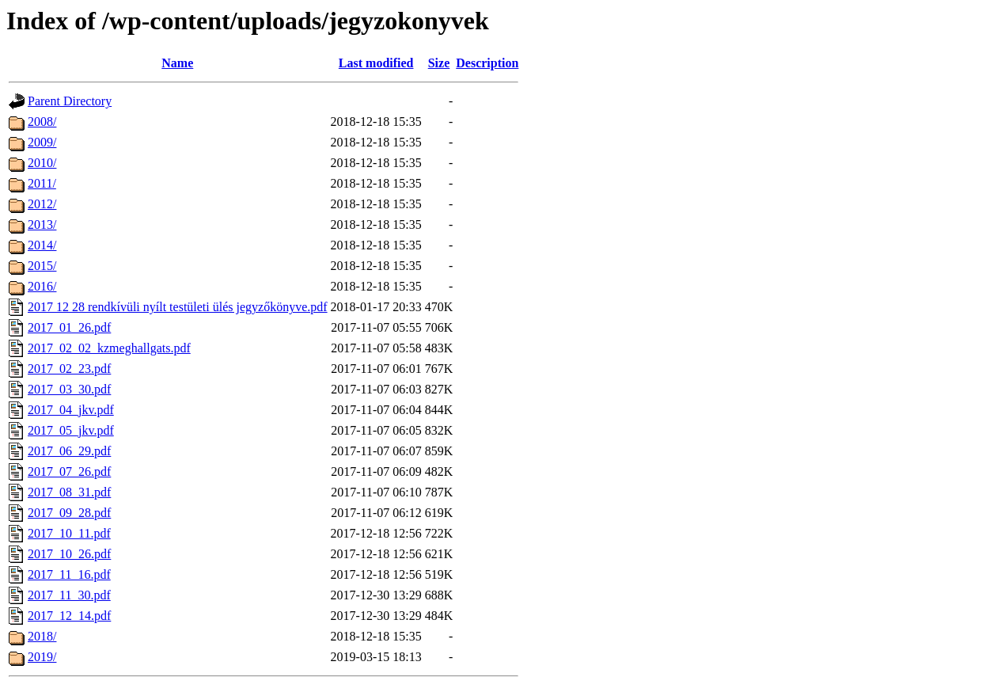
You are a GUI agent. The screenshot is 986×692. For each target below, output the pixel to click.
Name (177, 63)
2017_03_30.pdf (69, 389)
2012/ (42, 204)
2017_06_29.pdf (69, 451)
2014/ (42, 245)
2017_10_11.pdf (69, 533)
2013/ (42, 224)
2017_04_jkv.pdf (71, 409)
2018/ (42, 636)
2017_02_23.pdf (69, 368)
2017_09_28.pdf (69, 512)
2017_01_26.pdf (69, 327)
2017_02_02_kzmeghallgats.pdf (109, 348)
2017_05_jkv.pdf (71, 430)
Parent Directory (70, 101)
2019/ (42, 656)
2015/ (42, 265)
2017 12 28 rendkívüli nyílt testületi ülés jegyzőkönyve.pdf (178, 307)
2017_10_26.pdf (69, 554)
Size (439, 63)
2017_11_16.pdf (69, 574)
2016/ (42, 286)
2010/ (42, 162)
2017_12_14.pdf (69, 615)
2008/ (42, 121)
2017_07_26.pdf (69, 471)
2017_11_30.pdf (69, 595)
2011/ (42, 183)
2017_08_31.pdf (69, 492)
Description (487, 63)
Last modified (376, 63)
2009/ (42, 142)
